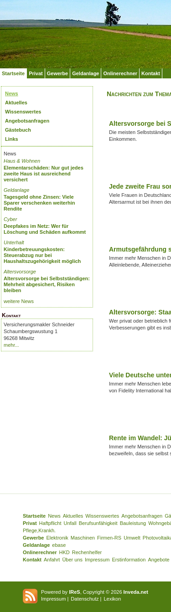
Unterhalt (14, 242)
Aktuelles (16, 102)
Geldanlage (85, 73)
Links (11, 139)
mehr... (11, 345)
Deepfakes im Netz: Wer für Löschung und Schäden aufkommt (45, 229)
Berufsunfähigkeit (98, 523)
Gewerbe (57, 73)
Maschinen (83, 537)
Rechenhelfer (87, 552)
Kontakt (150, 73)
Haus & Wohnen (22, 161)
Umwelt (132, 537)
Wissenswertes (23, 111)
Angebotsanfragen (27, 120)
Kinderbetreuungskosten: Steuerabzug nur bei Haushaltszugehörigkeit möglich (42, 255)
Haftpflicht (50, 523)
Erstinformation (128, 559)
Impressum (97, 559)
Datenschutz (84, 599)
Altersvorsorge (20, 271)
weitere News (19, 301)
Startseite (13, 73)
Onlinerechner (120, 73)
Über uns (72, 559)
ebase (59, 545)
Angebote (158, 559)
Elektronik (57, 537)
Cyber (10, 219)
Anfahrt (52, 559)
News (11, 93)
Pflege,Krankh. (39, 530)
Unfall (70, 523)
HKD (64, 552)
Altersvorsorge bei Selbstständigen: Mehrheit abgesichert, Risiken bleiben (47, 284)
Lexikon (112, 599)
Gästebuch (18, 130)
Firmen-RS (109, 537)
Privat (36, 73)
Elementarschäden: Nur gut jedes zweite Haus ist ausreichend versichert (43, 173)
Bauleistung (133, 523)
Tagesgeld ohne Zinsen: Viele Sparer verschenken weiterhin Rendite (39, 202)
